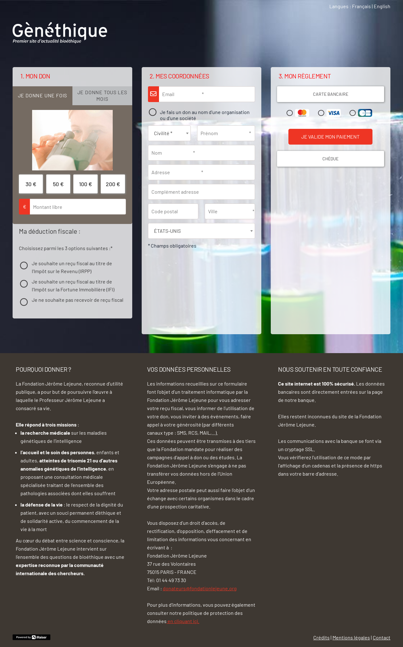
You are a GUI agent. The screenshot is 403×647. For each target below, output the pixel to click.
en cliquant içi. (183, 621)
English (382, 6)
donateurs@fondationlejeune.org (200, 588)
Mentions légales (351, 637)
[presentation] (42, 95)
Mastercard (299, 113)
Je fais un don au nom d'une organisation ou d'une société (205, 115)
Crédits (321, 637)
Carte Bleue (362, 113)
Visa (330, 113)
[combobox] (169, 133)
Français (361, 6)
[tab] (42, 95)
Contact (381, 637)
